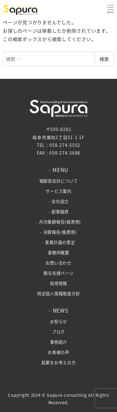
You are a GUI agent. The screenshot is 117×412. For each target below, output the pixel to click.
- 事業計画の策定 (58, 242)
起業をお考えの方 (58, 362)
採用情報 (58, 283)
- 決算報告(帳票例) (58, 232)
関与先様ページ (58, 273)
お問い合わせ (58, 263)
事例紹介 (58, 342)
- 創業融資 (58, 212)
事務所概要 (58, 253)
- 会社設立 (58, 201)
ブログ (58, 332)
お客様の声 (58, 352)
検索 (104, 59)
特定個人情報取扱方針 (58, 294)
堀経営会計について (58, 181)
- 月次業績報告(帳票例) (58, 222)
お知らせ (58, 321)
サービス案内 (58, 191)
